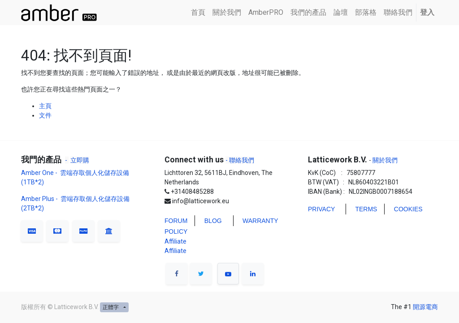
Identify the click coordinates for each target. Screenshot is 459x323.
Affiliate (175, 241)
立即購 (79, 160)
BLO (210, 220)
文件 (45, 115)
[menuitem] (198, 13)
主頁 (45, 105)
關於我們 (384, 160)
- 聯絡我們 (239, 160)
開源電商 (425, 306)
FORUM (176, 220)
